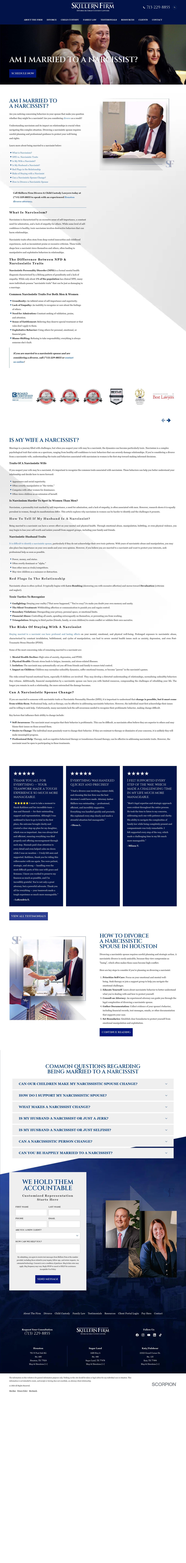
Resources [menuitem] (127, 20)
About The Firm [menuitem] (33, 20)
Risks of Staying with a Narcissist (28, 173)
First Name (21, 1207)
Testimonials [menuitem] (109, 20)
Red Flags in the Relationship (26, 169)
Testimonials (95, 1313)
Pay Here (146, 1313)
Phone (19, 1218)
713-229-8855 (158, 7)
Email (52, 1218)
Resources (110, 1313)
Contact (158, 1313)
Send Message (47, 1279)
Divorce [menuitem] (52, 20)
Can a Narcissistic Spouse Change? (29, 177)
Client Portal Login (128, 1313)
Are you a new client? (28, 1230)
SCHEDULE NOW (22, 73)
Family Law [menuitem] (89, 20)
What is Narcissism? (22, 152)
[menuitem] (12, 1390)
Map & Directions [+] (38, 1364)
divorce (67, 118)
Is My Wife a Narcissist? (24, 161)
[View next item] (169, 420)
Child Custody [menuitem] (70, 20)
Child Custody (62, 1313)
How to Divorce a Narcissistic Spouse (30, 182)
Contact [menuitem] (157, 20)
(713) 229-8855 (37, 1334)
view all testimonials (28, 916)
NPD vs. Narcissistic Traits (25, 157)
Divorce (48, 1313)
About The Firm (32, 1313)
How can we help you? (28, 1242)
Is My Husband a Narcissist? (26, 165)
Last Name (55, 1207)
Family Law (79, 1313)
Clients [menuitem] (143, 20)
